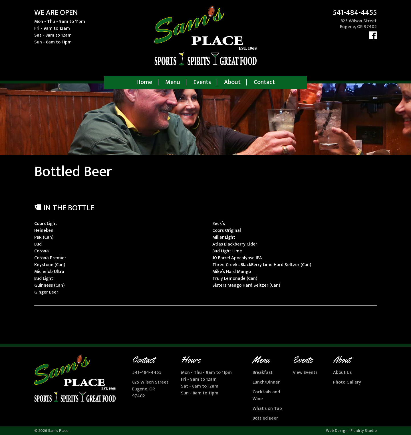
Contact (264, 82)
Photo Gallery (347, 382)
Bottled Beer (265, 418)
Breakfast (263, 372)
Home (144, 82)
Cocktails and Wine (266, 395)
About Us (342, 372)
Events (202, 82)
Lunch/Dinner (266, 382)
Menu (172, 82)
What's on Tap (267, 408)
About (232, 82)
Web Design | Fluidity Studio (351, 430)
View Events (305, 372)
